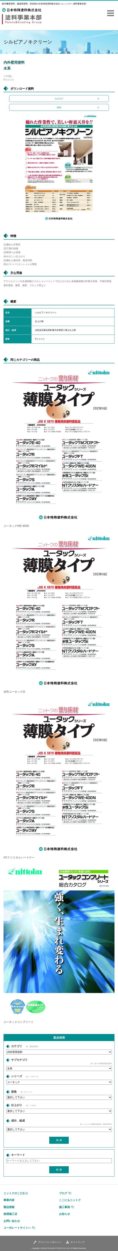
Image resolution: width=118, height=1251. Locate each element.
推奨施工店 (10, 1213)
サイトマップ (78, 1242)
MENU (110, 13)
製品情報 (9, 1207)
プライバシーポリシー (49, 1242)
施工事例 (64, 1207)
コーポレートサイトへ (17, 1227)
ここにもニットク (70, 1200)
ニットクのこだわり (16, 1193)
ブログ (63, 1193)
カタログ (59, 98)
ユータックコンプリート (19, 1022)
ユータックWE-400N (16, 525)
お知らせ (64, 1213)
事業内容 (9, 1200)
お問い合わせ (12, 1220)
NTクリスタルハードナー (19, 857)
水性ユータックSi (14, 691)
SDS (59, 107)
